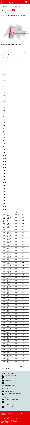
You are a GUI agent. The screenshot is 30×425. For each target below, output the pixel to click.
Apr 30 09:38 (4, 185)
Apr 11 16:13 (4, 101)
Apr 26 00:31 (4, 68)
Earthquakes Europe (9, 404)
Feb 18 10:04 (4, 173)
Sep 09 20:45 (4, 218)
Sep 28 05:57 (4, 125)
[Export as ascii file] (9, 55)
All (13, 10)
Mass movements (6, 12)
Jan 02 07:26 (4, 92)
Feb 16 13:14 (4, 179)
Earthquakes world (9, 406)
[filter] (1, 60)
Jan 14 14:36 (4, 65)
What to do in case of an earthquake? (13, 393)
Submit (2, 54)
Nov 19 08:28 (4, 137)
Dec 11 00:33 (4, 152)
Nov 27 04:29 (4, 134)
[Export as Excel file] (6, 55)
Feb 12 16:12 (4, 62)
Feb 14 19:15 (4, 176)
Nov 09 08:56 (4, 122)
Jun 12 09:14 (4, 119)
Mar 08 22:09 (4, 146)
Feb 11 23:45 (4, 203)
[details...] (4, 154)
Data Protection (14, 420)
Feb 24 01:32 (4, 170)
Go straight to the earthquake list (8, 19)
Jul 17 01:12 (4, 194)
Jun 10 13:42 (4, 143)
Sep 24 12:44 (4, 71)
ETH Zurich (6, 422)
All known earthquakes (10, 385)
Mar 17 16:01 (4, 98)
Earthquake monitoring (10, 402)
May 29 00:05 (4, 74)
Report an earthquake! (10, 391)
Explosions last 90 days (10, 380)
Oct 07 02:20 (4, 131)
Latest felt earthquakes (10, 378)
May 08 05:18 (4, 104)
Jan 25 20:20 (4, 95)
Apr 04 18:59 (4, 77)
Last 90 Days (4, 10)
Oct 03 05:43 (4, 86)
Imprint (2, 420)
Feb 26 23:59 (4, 110)
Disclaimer (7, 420)
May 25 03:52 (4, 107)
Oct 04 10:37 (4, 128)
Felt (10, 10)
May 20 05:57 (4, 83)
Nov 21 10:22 (4, 200)
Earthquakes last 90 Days (10, 375)
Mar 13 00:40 (4, 113)
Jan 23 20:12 (4, 221)
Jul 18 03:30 (4, 197)
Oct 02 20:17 (4, 89)
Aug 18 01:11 (4, 188)
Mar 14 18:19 (4, 116)
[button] (1, 2)
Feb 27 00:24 (4, 227)
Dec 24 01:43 (4, 149)
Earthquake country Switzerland (12, 399)
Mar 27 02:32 (4, 140)
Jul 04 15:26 (4, 224)
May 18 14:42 (4, 80)
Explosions (18, 10)
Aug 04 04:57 (4, 191)
